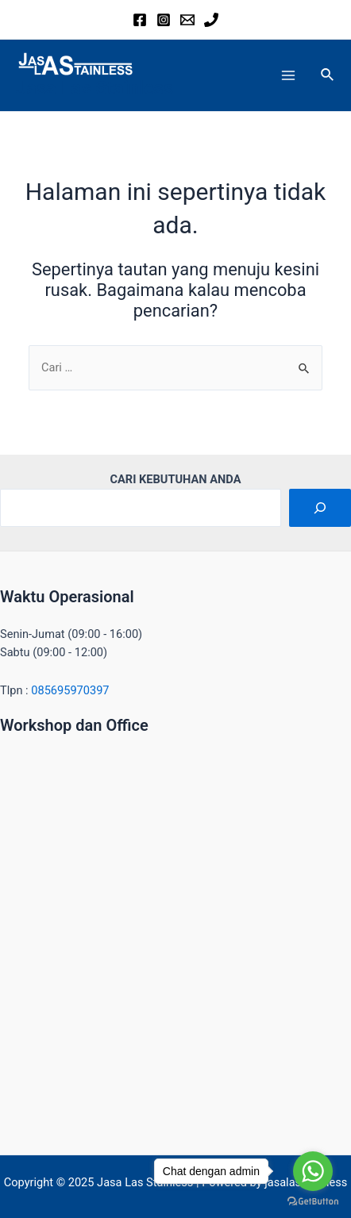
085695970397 (70, 690)
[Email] (187, 20)
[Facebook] (140, 20)
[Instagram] (163, 20)
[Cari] (320, 508)
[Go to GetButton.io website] (312, 1202)
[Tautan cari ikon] (328, 75)
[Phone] (211, 20)
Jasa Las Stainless (94, 88)
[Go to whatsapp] (313, 1171)
